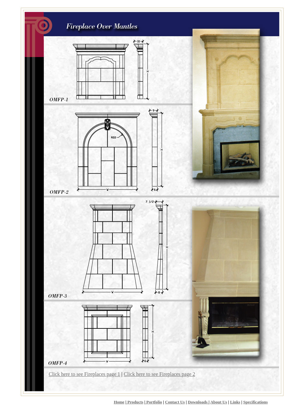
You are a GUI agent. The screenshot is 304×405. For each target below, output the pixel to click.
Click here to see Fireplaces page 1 (84, 374)
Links (235, 402)
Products (134, 402)
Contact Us (175, 402)
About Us (218, 402)
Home (119, 402)
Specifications (255, 402)
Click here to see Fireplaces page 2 (159, 374)
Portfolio (153, 402)
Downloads (198, 402)
